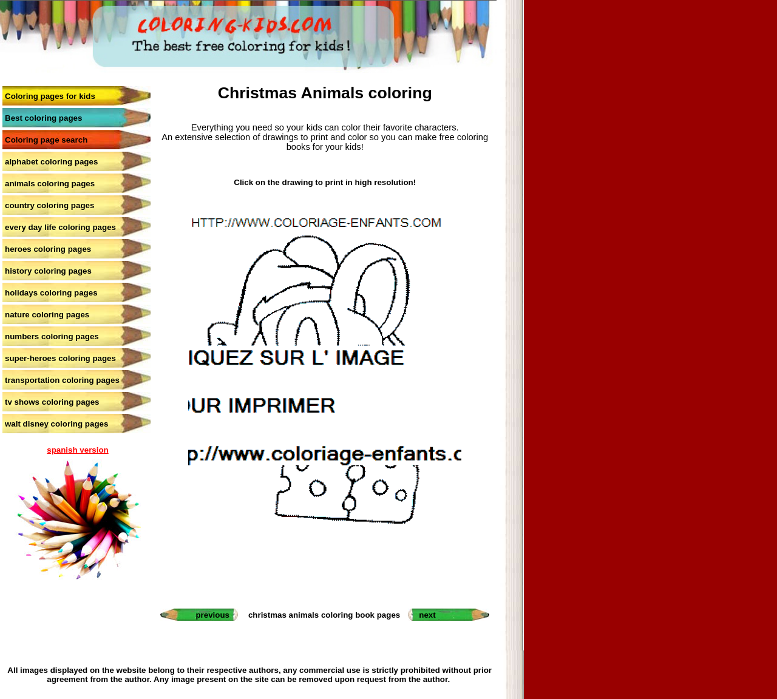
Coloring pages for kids (50, 96)
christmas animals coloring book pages (324, 615)
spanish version (77, 449)
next (427, 615)
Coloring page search (46, 139)
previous (212, 615)
